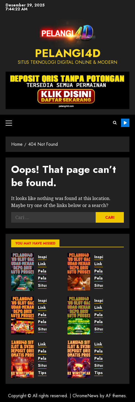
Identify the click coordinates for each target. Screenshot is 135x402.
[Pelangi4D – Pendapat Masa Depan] (22, 272)
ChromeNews (85, 395)
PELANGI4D (67, 53)
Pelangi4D (125, 123)
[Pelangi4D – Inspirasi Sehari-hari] (22, 359)
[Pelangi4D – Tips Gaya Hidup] (79, 359)
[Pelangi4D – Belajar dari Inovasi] (79, 272)
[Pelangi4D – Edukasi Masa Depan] (22, 316)
